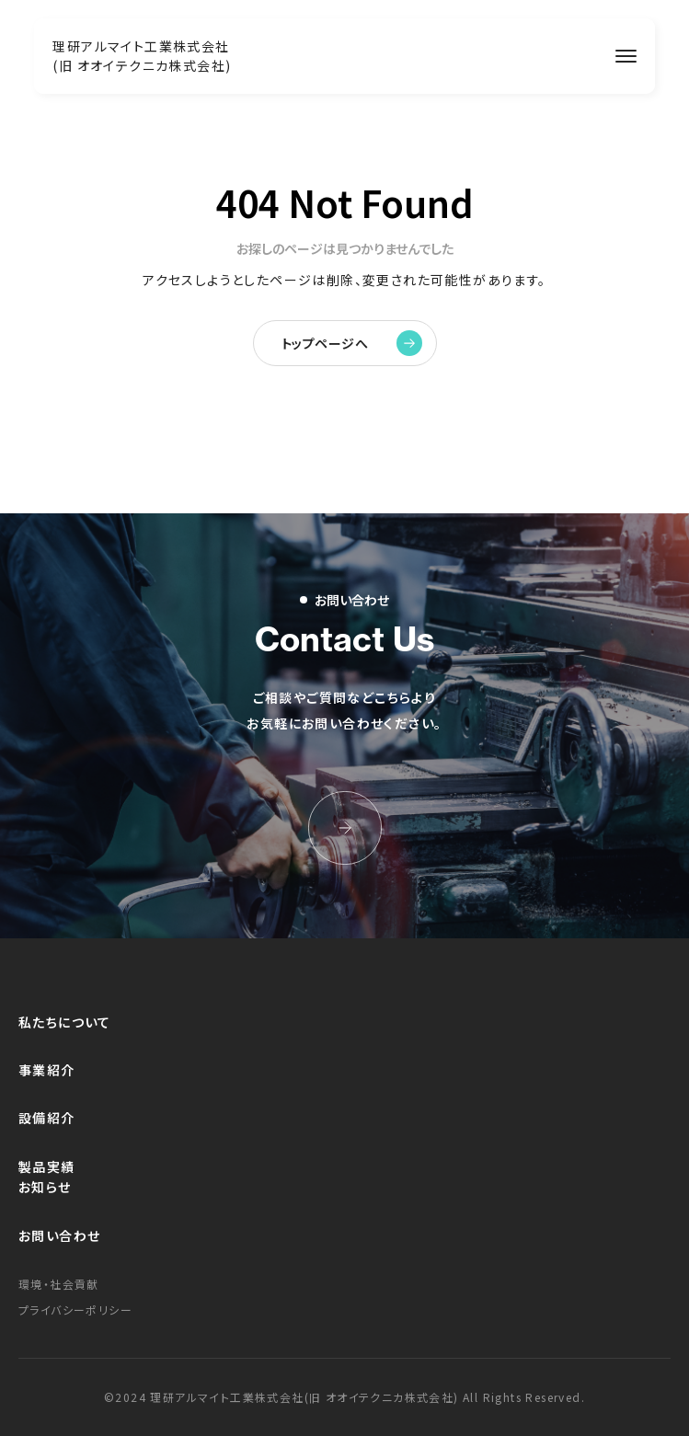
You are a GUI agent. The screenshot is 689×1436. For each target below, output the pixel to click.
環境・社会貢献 (58, 1284)
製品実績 (46, 1166)
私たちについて (64, 1022)
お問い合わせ (59, 1235)
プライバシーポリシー (75, 1309)
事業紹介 (46, 1070)
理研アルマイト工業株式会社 (141, 56)
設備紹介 (46, 1118)
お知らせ (45, 1187)
